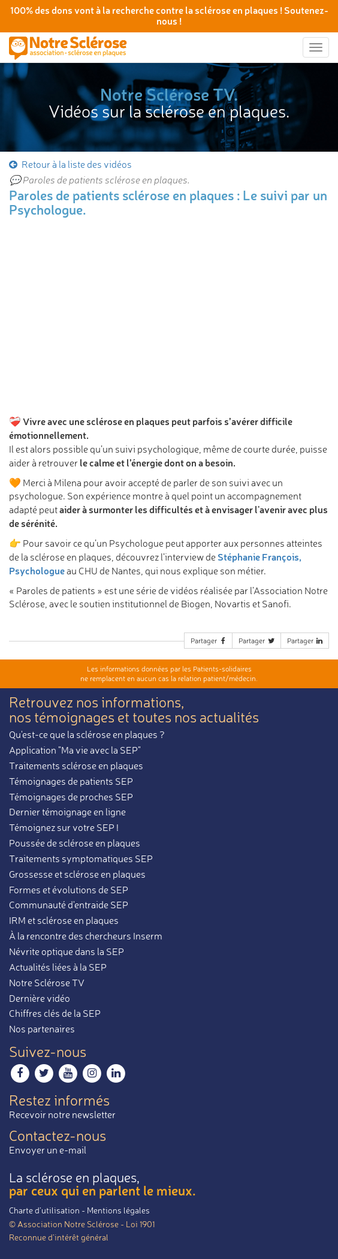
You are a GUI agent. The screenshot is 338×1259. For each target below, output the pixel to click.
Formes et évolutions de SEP (68, 890)
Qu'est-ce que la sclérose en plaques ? (87, 734)
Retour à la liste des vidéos (69, 164)
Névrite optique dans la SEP (66, 951)
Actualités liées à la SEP (58, 967)
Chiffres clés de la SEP (55, 1013)
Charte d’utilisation (44, 1210)
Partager (209, 640)
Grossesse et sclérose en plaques (77, 874)
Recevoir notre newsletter (62, 1115)
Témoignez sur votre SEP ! (64, 827)
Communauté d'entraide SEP (68, 905)
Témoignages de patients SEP (71, 781)
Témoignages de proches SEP (71, 797)
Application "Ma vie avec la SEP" (75, 750)
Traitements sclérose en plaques (76, 766)
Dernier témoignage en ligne (67, 812)
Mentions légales (118, 1210)
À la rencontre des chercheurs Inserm (85, 936)
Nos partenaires (42, 1029)
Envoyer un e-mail (47, 1150)
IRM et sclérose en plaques (64, 920)
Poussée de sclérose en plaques (74, 843)
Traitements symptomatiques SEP (81, 859)
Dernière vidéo (39, 998)
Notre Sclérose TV (46, 983)
